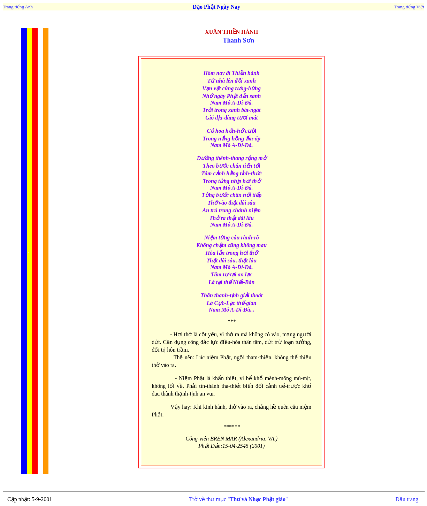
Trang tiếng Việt (409, 6)
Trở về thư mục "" (238, 499)
